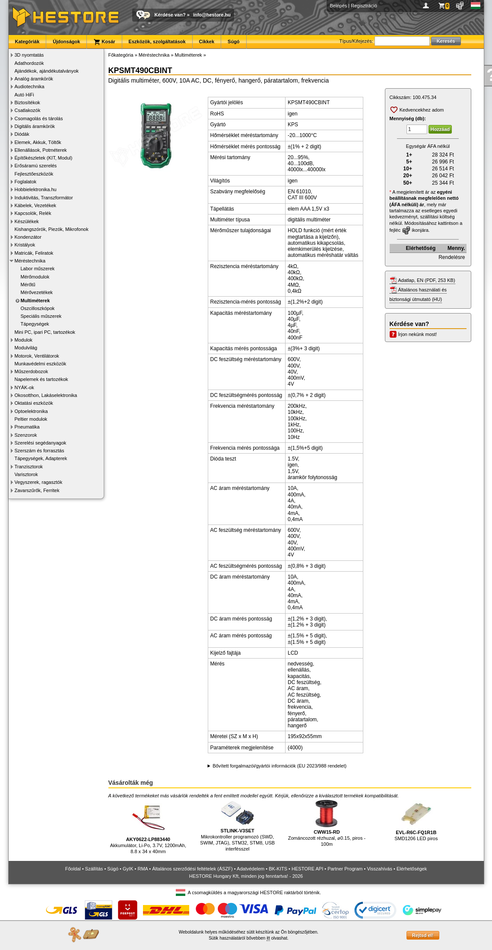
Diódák (22, 134)
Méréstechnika (30, 260)
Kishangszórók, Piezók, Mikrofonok (52, 229)
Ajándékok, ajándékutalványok (47, 71)
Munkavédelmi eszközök (41, 363)
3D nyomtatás (29, 55)
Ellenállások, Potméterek (41, 150)
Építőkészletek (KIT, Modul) (44, 157)
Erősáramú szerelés (36, 165)
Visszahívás (379, 868)
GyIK (128, 868)
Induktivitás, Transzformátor (44, 197)
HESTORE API (307, 868)
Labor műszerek (38, 268)
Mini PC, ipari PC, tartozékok (45, 332)
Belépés (338, 5)
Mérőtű (28, 284)
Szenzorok (26, 435)
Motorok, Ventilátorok (37, 355)
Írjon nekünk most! (417, 334)
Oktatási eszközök (34, 403)
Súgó (234, 41)
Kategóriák (27, 41)
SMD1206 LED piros (416, 820)
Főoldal (73, 868)
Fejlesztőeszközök (34, 173)
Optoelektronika (31, 411)
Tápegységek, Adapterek (41, 458)
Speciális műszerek (41, 316)
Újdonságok (66, 41)
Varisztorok (26, 474)
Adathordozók (29, 63)
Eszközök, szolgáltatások (157, 41)
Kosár (104, 41)
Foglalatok (26, 181)
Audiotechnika (29, 86)
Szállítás (94, 868)
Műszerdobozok (31, 371)
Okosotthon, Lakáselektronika (46, 395)
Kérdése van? (170, 14)
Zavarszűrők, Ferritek (37, 490)
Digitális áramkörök (35, 126)
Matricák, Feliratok (34, 253)
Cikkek (206, 41)
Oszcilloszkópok (38, 308)
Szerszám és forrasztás (39, 450)
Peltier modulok (31, 419)
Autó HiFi (24, 94)
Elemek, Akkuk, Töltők (38, 142)
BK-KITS (278, 868)
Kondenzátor (28, 237)
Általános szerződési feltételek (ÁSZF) (192, 868)
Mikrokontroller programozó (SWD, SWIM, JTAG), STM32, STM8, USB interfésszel (237, 825)
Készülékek (27, 221)
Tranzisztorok (29, 466)
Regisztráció (364, 5)
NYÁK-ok (24, 387)
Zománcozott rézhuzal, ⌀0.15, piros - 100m (326, 823)
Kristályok (25, 244)
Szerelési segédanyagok (41, 442)
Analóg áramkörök (34, 78)
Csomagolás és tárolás (39, 118)
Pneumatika (27, 426)
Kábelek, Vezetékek (36, 205)
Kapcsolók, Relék (33, 213)
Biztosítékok (27, 102)
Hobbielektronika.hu (36, 189)
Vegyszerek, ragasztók (39, 482)
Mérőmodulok (35, 276)
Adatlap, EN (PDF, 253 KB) (426, 280)
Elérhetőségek (412, 868)
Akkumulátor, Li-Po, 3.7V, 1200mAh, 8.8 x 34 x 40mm (148, 827)
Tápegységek (35, 323)
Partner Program (344, 868)
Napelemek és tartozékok (41, 379)
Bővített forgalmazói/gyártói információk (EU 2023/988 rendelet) (279, 765)
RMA (142, 868)
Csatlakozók (28, 110)
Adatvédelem (250, 868)
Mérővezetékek (37, 292)
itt (268, 938)
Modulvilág (26, 347)
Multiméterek (35, 300)
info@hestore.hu (212, 14)
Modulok (24, 339)
